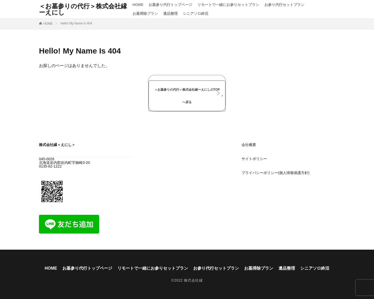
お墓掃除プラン (145, 13)
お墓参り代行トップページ (170, 5)
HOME (137, 5)
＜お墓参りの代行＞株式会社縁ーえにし (83, 9)
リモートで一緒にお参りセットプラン (228, 5)
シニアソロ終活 (195, 13)
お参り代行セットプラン (284, 5)
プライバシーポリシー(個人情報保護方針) (275, 173)
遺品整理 (170, 13)
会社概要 (249, 145)
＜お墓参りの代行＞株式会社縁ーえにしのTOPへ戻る (187, 96)
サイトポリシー (254, 159)
